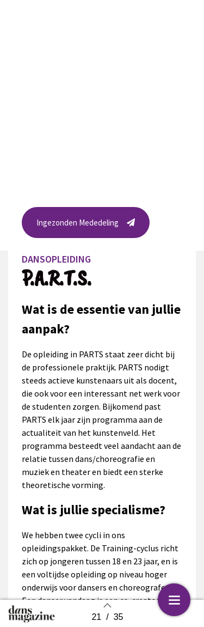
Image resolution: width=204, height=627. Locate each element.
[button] (86, 225)
